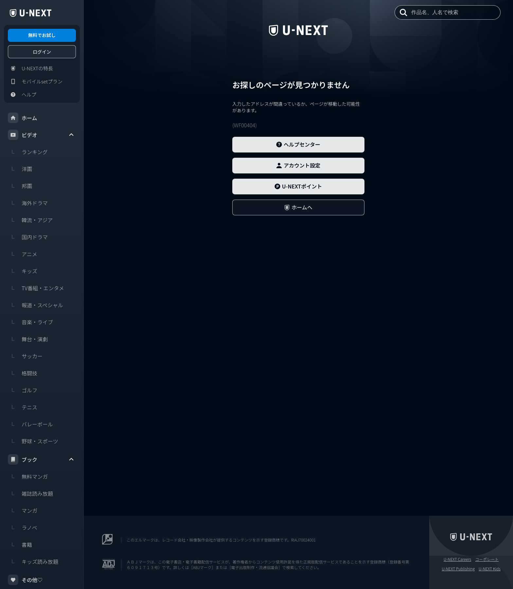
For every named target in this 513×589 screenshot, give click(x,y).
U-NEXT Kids (490, 568)
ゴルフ (22, 390)
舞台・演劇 (28, 339)
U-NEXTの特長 (30, 68)
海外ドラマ (28, 203)
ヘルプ (22, 94)
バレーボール (30, 424)
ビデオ (41, 135)
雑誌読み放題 (30, 493)
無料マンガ (28, 476)
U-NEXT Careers (457, 559)
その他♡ (25, 580)
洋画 (20, 169)
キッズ (22, 271)
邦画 (20, 186)
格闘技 (22, 373)
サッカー (25, 356)
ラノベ (22, 527)
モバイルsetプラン (35, 81)
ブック (41, 459)
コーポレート (487, 559)
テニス (22, 407)
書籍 (20, 544)
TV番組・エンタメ (36, 288)
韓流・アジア (30, 220)
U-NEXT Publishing (458, 568)
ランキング (28, 152)
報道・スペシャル (35, 305)
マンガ (22, 510)
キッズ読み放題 (33, 561)
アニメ (22, 254)
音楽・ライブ (30, 322)
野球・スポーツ (33, 441)
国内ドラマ (28, 237)
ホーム (22, 118)
